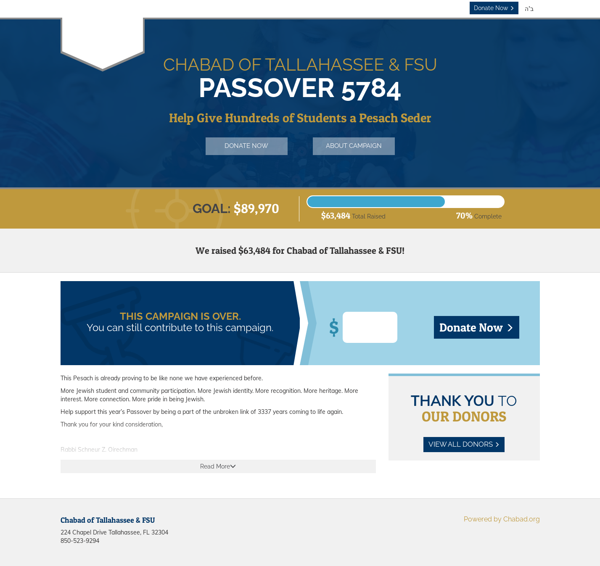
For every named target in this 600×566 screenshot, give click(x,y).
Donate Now (494, 8)
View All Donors (464, 444)
